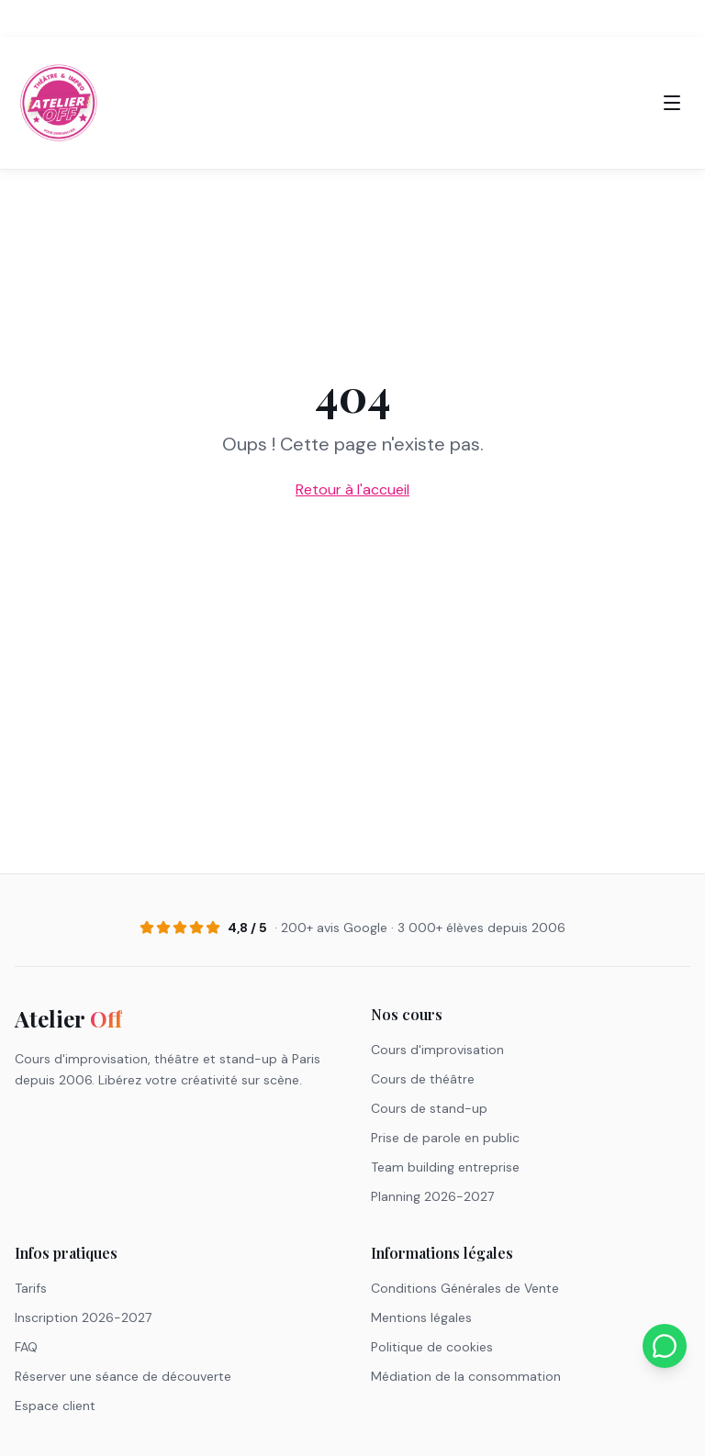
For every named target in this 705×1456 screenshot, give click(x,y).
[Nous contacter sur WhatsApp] (665, 1346)
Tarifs (31, 1288)
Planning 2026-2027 (432, 1196)
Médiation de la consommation (466, 1376)
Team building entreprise (445, 1167)
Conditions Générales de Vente (465, 1288)
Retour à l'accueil (352, 489)
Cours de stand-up (429, 1108)
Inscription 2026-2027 (83, 1317)
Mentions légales (421, 1317)
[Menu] (672, 102)
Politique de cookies (432, 1347)
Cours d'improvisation (437, 1049)
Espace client (55, 1405)
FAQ (26, 1347)
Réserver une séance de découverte (123, 1376)
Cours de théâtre (423, 1079)
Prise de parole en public (445, 1137)
